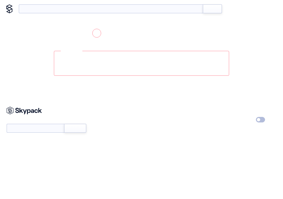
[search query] (111, 8)
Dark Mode (244, 119)
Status (149, 119)
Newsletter (35, 126)
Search (212, 9)
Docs (234, 8)
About (267, 8)
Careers (196, 119)
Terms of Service (203, 130)
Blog (250, 8)
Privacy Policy (246, 109)
